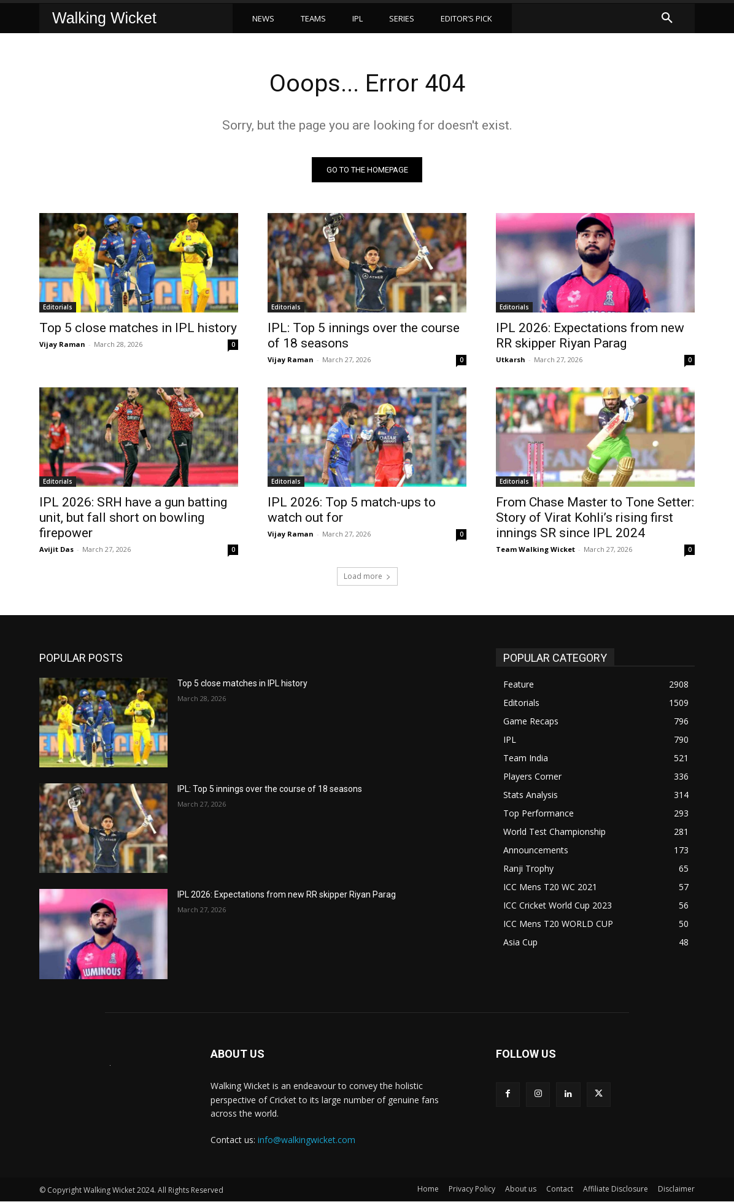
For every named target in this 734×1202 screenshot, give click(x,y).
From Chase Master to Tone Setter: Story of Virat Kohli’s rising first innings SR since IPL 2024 (595, 518)
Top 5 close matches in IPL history (138, 328)
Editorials (57, 307)
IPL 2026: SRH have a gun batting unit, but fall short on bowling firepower (133, 518)
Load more (367, 577)
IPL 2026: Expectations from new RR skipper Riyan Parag (590, 336)
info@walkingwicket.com (306, 1140)
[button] (667, 18)
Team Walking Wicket (535, 549)
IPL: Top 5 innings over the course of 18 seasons (269, 789)
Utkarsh (510, 360)
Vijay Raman (62, 344)
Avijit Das (56, 549)
